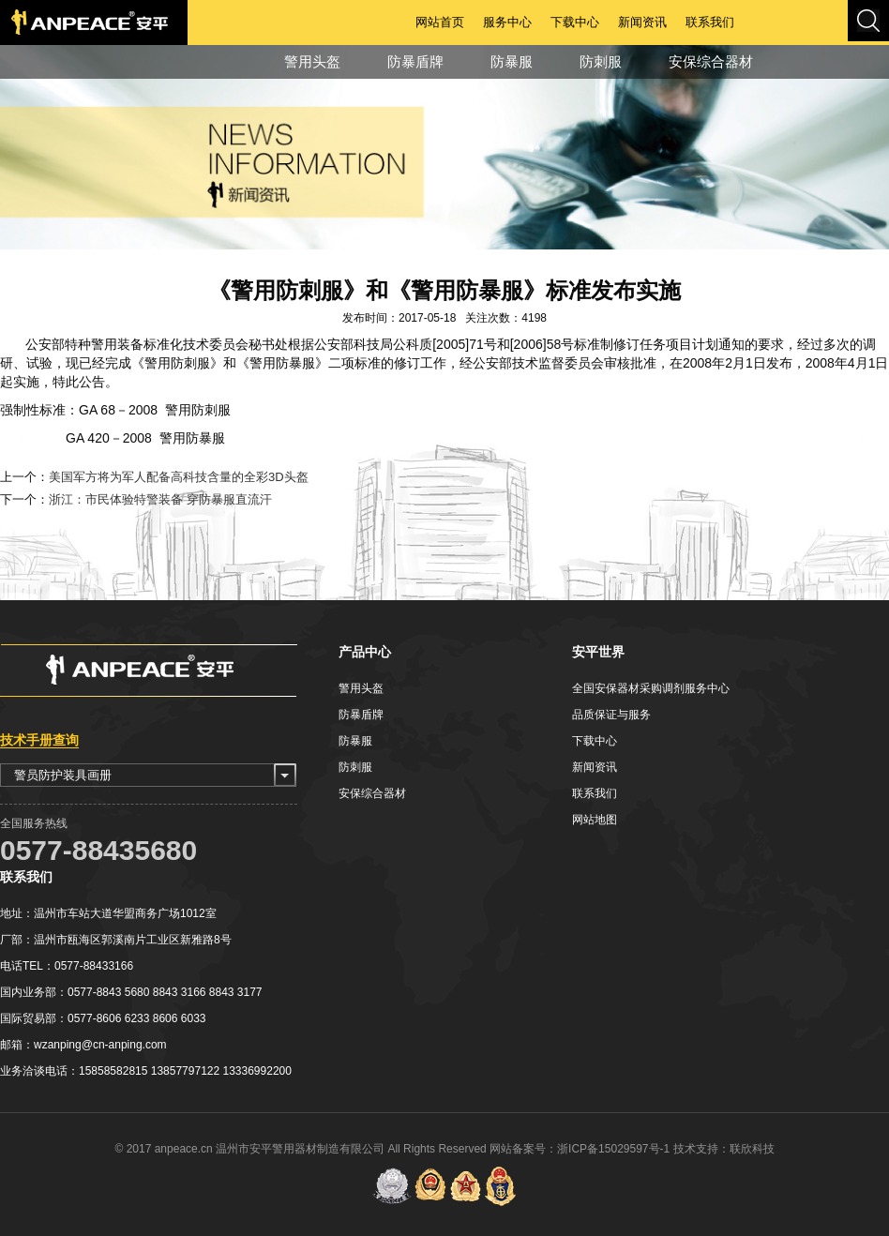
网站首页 (439, 22)
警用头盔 (312, 61)
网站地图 (594, 819)
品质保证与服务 (611, 714)
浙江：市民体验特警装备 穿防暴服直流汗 (160, 499)
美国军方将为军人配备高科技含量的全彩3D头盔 (179, 477)
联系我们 (710, 22)
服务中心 (507, 22)
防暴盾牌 (415, 61)
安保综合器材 (711, 61)
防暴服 (511, 61)
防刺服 (601, 61)
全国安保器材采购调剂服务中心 (651, 688)
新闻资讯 (642, 22)
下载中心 (574, 22)
